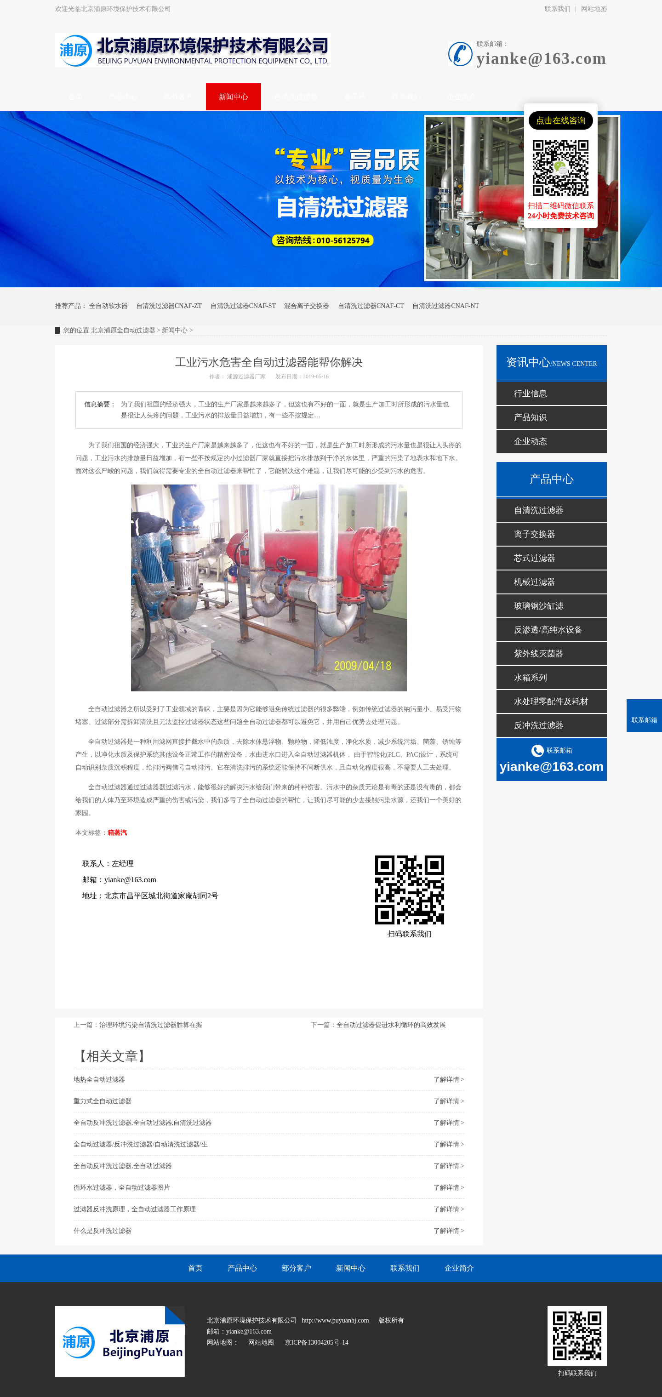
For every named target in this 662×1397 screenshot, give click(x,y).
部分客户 (296, 1268)
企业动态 (530, 441)
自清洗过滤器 (539, 510)
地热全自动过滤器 (99, 1079)
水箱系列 (530, 677)
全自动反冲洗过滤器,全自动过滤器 (123, 1166)
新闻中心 (175, 330)
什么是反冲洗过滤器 (102, 1230)
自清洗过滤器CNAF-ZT (169, 305)
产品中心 (242, 1268)
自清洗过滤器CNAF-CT (371, 305)
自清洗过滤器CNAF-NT (445, 305)
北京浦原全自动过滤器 (123, 330)
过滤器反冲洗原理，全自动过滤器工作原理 (135, 1209)
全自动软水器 (108, 305)
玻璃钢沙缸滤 (539, 605)
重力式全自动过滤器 (102, 1101)
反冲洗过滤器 (539, 725)
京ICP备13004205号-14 (316, 1342)
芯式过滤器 (534, 558)
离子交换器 (534, 534)
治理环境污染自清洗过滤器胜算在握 (150, 1024)
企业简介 (459, 1268)
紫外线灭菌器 (539, 653)
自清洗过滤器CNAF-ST (243, 305)
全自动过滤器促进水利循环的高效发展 (391, 1024)
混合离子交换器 (306, 305)
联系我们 (558, 9)
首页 (195, 1268)
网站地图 (594, 9)
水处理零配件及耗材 (551, 701)
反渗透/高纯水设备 (548, 629)
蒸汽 (120, 832)
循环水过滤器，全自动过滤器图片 (122, 1187)
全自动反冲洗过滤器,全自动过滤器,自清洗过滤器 (143, 1122)
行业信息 (530, 393)
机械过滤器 (534, 582)
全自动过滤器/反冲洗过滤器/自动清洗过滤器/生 (141, 1144)
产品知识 (530, 417)
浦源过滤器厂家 (246, 376)
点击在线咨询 (561, 120)
